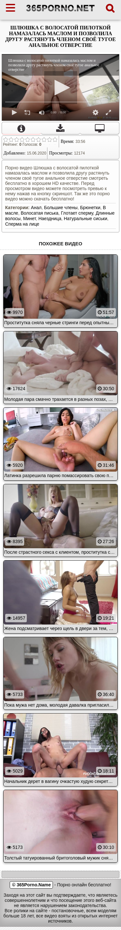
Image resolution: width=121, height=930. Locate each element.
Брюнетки (90, 207)
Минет (29, 218)
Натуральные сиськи (85, 218)
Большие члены (60, 207)
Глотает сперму (77, 213)
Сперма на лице (22, 224)
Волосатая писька (39, 213)
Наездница (49, 218)
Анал (36, 207)
